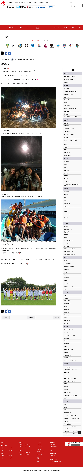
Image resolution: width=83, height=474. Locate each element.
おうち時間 (66, 243)
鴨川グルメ (66, 315)
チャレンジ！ (67, 275)
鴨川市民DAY (67, 152)
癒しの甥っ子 (67, 137)
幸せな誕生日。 (68, 355)
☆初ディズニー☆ (68, 329)
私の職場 (66, 211)
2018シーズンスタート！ (70, 360)
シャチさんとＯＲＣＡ (69, 434)
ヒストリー (53, 444)
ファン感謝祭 (67, 367)
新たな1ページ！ (68, 412)
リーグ (39, 444)
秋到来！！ (66, 410)
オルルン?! (66, 170)
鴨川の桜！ (66, 352)
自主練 (65, 280)
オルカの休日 (67, 111)
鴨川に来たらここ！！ (69, 381)
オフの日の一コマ (68, 229)
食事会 (65, 384)
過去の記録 (53, 453)
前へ (6, 317)
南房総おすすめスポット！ (70, 369)
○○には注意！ (68, 214)
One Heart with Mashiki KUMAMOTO (70, 427)
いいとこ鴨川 (67, 181)
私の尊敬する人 (68, 358)
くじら (65, 407)
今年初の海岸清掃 (68, 79)
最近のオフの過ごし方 (69, 249)
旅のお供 (66, 226)
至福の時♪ (66, 389)
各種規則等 (53, 447)
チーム (28, 28)
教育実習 (66, 194)
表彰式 (65, 164)
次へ (56, 317)
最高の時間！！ (68, 88)
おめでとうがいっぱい (69, 266)
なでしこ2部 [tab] (47, 40)
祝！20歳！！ (67, 346)
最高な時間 (66, 126)
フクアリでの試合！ (69, 240)
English (75, 6)
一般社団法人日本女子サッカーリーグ (28, 2)
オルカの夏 (66, 97)
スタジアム (56, 28)
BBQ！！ (66, 375)
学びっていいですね (69, 206)
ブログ (37, 28)
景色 (65, 200)
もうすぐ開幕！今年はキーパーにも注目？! (72, 185)
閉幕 (65, 197)
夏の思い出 (66, 338)
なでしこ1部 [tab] (35, 40)
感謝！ (65, 150)
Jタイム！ (66, 332)
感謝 (65, 167)
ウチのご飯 (66, 246)
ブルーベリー (67, 131)
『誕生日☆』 (67, 421)
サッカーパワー (68, 398)
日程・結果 (12, 28)
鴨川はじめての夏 (68, 94)
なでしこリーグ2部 (7, 450)
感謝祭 (65, 404)
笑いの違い (66, 309)
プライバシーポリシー (55, 461)
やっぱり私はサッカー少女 (70, 117)
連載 (73, 28)
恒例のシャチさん (68, 286)
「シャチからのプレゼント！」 (71, 395)
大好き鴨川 (66, 298)
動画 (65, 28)
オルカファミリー (68, 123)
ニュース (46, 28)
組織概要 (52, 442)
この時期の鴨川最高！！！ (70, 91)
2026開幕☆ (67, 82)
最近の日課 (66, 232)
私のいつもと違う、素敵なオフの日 (72, 140)
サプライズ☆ (67, 283)
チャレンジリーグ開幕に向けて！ (72, 431)
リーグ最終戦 (67, 263)
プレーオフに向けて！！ (70, 415)
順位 (21, 28)
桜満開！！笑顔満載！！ (70, 108)
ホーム (2, 28)
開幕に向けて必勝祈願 (69, 77)
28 (64, 208)
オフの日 (66, 178)
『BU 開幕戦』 (67, 424)
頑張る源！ (66, 176)
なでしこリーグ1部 (7, 448)
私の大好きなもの (68, 251)
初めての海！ (67, 100)
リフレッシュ (67, 312)
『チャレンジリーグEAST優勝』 (72, 418)
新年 (65, 220)
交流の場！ (66, 173)
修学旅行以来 (67, 155)
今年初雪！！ (67, 114)
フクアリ (66, 235)
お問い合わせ (53, 459)
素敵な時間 (66, 147)
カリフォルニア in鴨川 (70, 335)
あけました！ (67, 323)
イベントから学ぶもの (69, 134)
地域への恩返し (68, 303)
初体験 (65, 272)
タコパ (65, 295)
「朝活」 (66, 317)
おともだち (66, 161)
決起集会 (66, 306)
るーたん (66, 217)
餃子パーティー (68, 392)
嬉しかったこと (68, 261)
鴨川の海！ (66, 341)
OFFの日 (66, 102)
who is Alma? (67, 105)
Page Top (79, 432)
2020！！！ (67, 289)
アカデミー (41, 451)
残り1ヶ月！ (67, 301)
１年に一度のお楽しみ (69, 254)
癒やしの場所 (67, 203)
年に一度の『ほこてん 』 (70, 378)
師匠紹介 (66, 386)
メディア (40, 447)
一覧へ (31, 317)
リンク (81, 28)
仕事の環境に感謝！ (69, 349)
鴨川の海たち (67, 269)
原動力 (65, 144)
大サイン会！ (67, 372)
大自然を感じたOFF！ (69, 128)
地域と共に (66, 192)
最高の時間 (66, 343)
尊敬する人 (66, 237)
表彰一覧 (53, 456)
